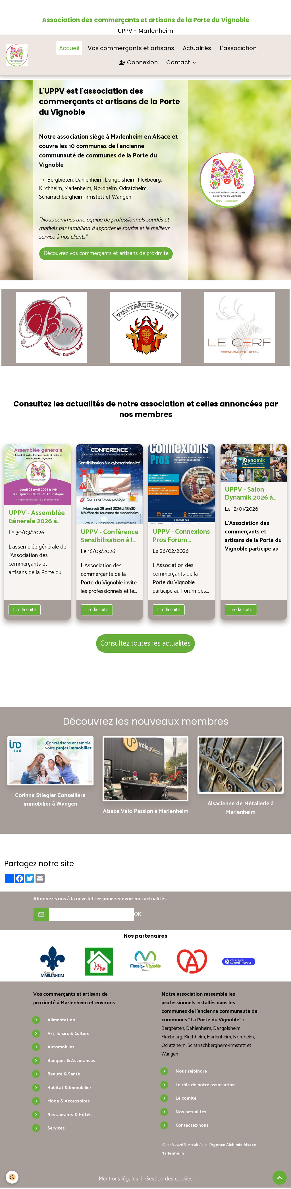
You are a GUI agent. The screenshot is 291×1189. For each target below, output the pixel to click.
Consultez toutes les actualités (145, 644)
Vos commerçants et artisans (131, 48)
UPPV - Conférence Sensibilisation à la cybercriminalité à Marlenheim (109, 536)
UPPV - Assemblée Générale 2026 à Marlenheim (37, 517)
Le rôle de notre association (205, 1085)
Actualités (197, 48)
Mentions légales (118, 1179)
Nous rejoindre (191, 1071)
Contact (179, 62)
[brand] (17, 55)
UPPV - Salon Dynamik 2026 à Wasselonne (249, 494)
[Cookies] (12, 1177)
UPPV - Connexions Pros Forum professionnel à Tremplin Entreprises (181, 536)
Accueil (69, 48)
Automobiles (60, 1047)
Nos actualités (191, 1112)
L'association (238, 48)
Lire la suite (24, 610)
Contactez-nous (192, 1125)
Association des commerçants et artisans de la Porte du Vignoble (145, 20)
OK (137, 914)
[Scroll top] (280, 1177)
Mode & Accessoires (68, 1101)
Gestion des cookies (169, 1179)
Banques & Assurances (71, 1061)
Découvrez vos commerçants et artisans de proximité (106, 253)
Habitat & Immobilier (69, 1088)
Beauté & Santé (63, 1074)
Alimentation (61, 1020)
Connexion (138, 62)
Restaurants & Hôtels (70, 1115)
